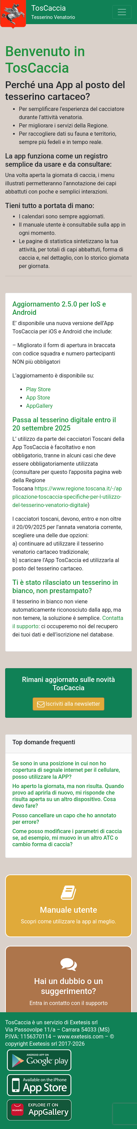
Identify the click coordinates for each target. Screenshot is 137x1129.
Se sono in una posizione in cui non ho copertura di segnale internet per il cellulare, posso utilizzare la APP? (66, 770)
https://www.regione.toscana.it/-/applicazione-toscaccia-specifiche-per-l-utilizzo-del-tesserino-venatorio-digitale (67, 496)
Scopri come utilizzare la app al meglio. (68, 921)
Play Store (38, 389)
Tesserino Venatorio (53, 12)
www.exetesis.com (80, 1036)
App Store (38, 397)
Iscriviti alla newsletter (68, 704)
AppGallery (39, 406)
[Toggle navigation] (122, 12)
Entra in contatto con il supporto (69, 1003)
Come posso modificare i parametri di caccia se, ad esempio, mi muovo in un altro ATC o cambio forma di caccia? (67, 838)
